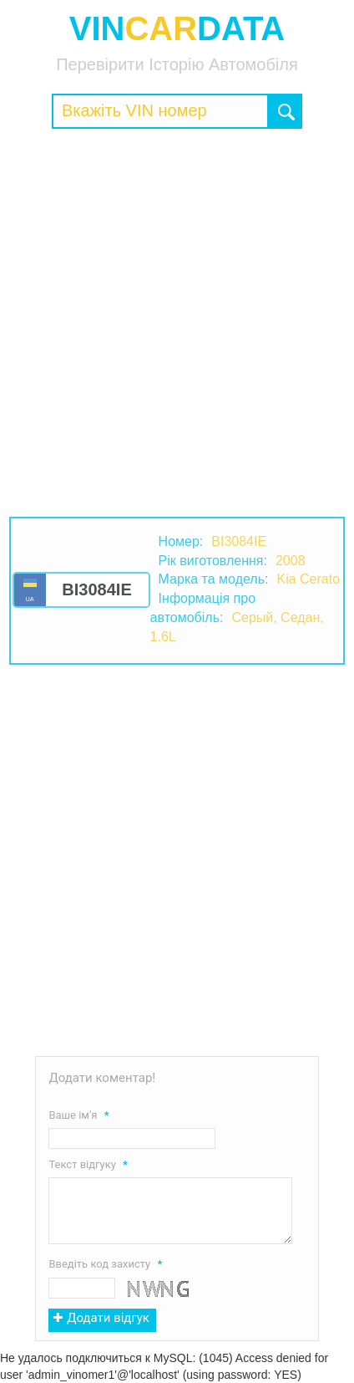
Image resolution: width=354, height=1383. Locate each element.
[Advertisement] (177, 322)
